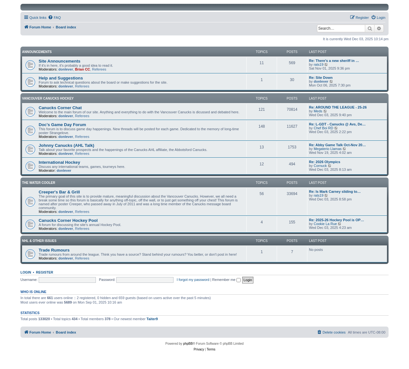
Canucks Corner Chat (60, 107)
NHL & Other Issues (39, 241)
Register (44, 272)
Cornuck (320, 166)
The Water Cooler (38, 182)
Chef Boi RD (323, 128)
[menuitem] (54, 17)
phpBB (188, 343)
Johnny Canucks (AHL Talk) (66, 145)
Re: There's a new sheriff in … (334, 61)
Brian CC (82, 69)
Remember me (226, 280)
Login (25, 272)
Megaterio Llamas (328, 149)
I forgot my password (193, 280)
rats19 (319, 64)
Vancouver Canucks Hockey (48, 98)
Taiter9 (152, 319)
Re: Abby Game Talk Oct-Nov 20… (337, 145)
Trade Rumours (54, 250)
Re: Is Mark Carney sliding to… (335, 191)
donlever (65, 69)
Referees (99, 69)
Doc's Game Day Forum (62, 124)
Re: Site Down (321, 77)
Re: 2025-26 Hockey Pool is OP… (336, 220)
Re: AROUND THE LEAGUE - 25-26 (338, 107)
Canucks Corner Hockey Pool (68, 220)
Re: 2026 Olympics (324, 162)
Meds (318, 111)
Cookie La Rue (325, 224)
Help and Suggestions (61, 78)
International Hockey (59, 162)
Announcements (37, 52)
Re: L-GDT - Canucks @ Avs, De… (337, 124)
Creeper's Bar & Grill (59, 192)
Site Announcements (60, 61)
